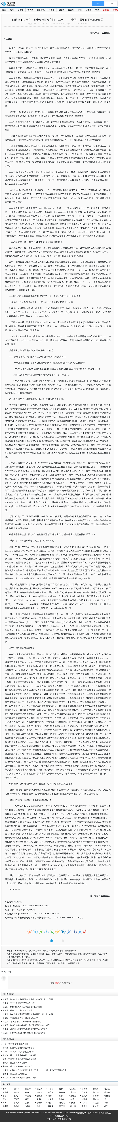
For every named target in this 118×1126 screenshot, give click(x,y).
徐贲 (27, 1092)
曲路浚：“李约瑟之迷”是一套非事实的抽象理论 (22, 1021)
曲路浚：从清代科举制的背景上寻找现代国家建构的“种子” (26, 1025)
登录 (57, 982)
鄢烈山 (73, 1089)
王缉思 (84, 1095)
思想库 (106, 10)
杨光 (106, 1106)
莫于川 (62, 1106)
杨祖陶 (62, 1092)
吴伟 (27, 1102)
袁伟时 (39, 1099)
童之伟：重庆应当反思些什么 (15, 1074)
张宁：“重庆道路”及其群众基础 (15, 1044)
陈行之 (17, 1089)
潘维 (38, 1106)
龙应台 (39, 1089)
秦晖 (4, 1089)
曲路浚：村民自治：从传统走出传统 (17, 1010)
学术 (14, 909)
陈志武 (17, 1092)
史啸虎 (50, 1099)
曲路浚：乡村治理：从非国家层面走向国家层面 (22, 1006)
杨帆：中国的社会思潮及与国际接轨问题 (19, 1059)
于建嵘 (5, 1092)
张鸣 (16, 1095)
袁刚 (106, 1102)
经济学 (20, 10)
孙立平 (96, 1106)
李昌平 (5, 1095)
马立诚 (50, 1092)
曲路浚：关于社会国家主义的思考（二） (19, 1003)
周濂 (50, 1095)
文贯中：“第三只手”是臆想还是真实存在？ (20, 1051)
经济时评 (31, 909)
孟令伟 (96, 1099)
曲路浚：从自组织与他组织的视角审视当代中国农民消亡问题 (28, 999)
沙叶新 (39, 1102)
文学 (80, 10)
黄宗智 (107, 1089)
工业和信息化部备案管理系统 (59, 1119)
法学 (12, 10)
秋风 (72, 1099)
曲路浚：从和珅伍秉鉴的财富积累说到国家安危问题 (24, 1032)
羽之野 (73, 1106)
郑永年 (28, 1089)
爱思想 (9, 4)
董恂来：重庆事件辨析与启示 (15, 1062)
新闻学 (61, 10)
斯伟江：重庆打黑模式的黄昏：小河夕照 (19, 1055)
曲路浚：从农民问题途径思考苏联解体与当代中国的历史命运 (28, 1014)
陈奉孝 (96, 1095)
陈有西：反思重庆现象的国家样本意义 (18, 1048)
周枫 (4, 1102)
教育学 (71, 10)
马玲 (4, 1099)
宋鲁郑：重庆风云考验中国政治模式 (17, 1066)
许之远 (96, 1102)
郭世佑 (107, 1095)
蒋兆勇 (17, 1102)
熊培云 (62, 1099)
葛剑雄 (62, 1102)
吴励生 (17, 1106)
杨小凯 (5, 1106)
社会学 (51, 10)
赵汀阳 (96, 1092)
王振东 (17, 1099)
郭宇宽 (39, 1092)
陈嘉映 (96, 1089)
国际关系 (41, 10)
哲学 (97, 10)
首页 (4, 10)
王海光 (39, 1095)
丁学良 (50, 1089)
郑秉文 (50, 1106)
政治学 (30, 10)
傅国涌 (84, 1089)
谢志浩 (84, 1106)
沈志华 (73, 1092)
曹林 (61, 1089)
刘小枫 (84, 1099)
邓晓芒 (73, 1095)
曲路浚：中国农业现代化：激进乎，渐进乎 (20, 1018)
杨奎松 (28, 1095)
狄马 (27, 1099)
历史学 (88, 10)
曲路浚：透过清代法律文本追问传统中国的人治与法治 (25, 1029)
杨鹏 (61, 1095)
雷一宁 (107, 1099)
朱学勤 (28, 1106)
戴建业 (107, 1092)
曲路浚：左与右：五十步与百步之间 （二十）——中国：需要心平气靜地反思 (34, 1070)
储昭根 (73, 1102)
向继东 (84, 1092)
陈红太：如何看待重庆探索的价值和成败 (19, 1077)
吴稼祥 (84, 1102)
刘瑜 (50, 1102)
